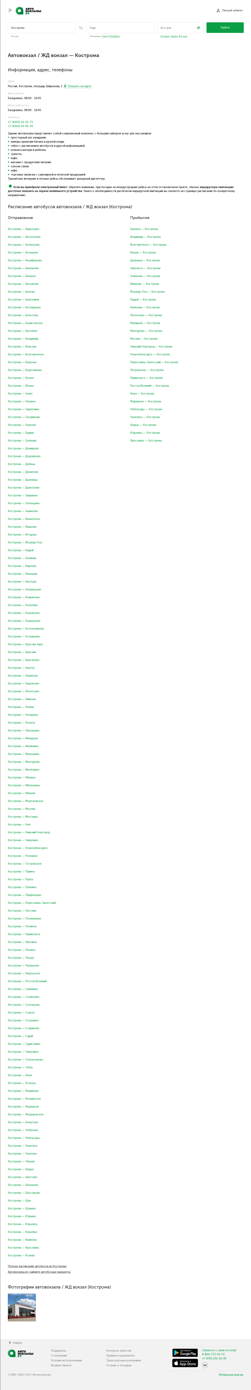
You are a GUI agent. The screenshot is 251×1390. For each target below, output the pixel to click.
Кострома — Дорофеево (24, 456)
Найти (225, 27)
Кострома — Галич (20, 393)
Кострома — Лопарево (23, 715)
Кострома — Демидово (23, 448)
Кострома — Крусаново (23, 660)
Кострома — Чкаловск (22, 1145)
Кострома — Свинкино (23, 989)
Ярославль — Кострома (146, 440)
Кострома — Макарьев (23, 738)
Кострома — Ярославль (23, 1247)
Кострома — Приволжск (24, 934)
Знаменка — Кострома (145, 276)
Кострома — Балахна (21, 276)
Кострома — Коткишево (24, 636)
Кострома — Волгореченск (26, 354)
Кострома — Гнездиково (24, 417)
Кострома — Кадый (21, 550)
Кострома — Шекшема (23, 1185)
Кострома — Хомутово (23, 1122)
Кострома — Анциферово (25, 260)
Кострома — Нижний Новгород (29, 832)
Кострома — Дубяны (21, 464)
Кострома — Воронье (22, 362)
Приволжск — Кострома (146, 378)
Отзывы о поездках (119, 1365)
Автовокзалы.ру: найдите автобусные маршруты (39, 1272)
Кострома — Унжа (20, 1075)
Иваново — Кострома (144, 284)
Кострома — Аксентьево (24, 237)
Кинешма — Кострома (145, 307)
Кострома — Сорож (21, 1012)
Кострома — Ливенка (22, 699)
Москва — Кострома (143, 338)
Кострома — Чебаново (23, 1130)
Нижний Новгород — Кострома (151, 346)
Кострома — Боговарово (24, 307)
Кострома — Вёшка (21, 385)
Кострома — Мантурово (24, 762)
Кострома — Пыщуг (21, 957)
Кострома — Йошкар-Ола (25, 542)
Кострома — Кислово (22, 581)
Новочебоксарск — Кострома (150, 354)
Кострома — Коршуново (24, 621)
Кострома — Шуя (19, 1200)
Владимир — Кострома (145, 237)
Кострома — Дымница (22, 479)
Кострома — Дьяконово (24, 487)
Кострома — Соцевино (23, 1020)
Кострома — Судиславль (24, 1044)
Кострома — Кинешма (22, 574)
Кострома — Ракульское (24, 973)
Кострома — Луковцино (24, 730)
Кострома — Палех (20, 879)
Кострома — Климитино (24, 597)
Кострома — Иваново (22, 526)
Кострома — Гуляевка (22, 440)
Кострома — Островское (25, 863)
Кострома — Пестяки (22, 910)
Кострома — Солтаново (24, 1004)
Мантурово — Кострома (146, 331)
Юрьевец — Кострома (145, 432)
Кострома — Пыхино (21, 950)
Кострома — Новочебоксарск (27, 848)
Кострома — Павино (21, 871)
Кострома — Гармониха (23, 409)
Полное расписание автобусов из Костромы (37, 1266)
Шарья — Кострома (143, 425)
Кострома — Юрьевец (22, 1224)
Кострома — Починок (22, 926)
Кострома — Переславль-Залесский (32, 903)
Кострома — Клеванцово (24, 589)
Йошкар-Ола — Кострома (147, 291)
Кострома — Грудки (21, 432)
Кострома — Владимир (23, 338)
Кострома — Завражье (23, 495)
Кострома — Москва (21, 809)
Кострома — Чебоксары (24, 1138)
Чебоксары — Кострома (146, 409)
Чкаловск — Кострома (145, 417)
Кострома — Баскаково (23, 284)
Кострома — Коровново (24, 613)
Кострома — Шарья (21, 1169)
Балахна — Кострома (144, 229)
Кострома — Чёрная (21, 1161)
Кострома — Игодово (22, 534)
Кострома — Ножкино (23, 856)
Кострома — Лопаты (21, 722)
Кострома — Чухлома (22, 1153)
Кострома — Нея (19, 824)
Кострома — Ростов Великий (27, 981)
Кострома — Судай (20, 1036)
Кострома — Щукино (22, 1208)
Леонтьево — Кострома (146, 315)
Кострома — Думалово (23, 472)
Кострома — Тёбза (20, 1067)
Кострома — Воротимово (25, 370)
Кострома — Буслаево (22, 331)
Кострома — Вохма (21, 378)
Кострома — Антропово (24, 244)
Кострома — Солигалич (23, 997)
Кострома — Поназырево (24, 918)
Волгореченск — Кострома (148, 244)
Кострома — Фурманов (23, 1106)
